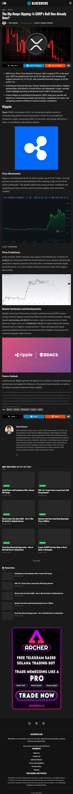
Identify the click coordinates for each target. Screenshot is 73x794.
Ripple (5, 113)
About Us (36, 754)
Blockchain (25, 410)
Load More (36, 562)
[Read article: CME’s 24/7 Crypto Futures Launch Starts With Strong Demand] (54, 481)
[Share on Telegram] (33, 66)
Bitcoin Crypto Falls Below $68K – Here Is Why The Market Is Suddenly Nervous (17, 520)
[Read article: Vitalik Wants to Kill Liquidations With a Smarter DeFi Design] (18, 481)
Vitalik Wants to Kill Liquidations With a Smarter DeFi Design (18, 492)
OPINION (50, 23)
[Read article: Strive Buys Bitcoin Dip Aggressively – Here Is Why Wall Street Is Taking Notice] (18, 538)
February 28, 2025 (26, 23)
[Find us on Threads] (44, 725)
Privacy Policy (36, 768)
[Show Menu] (70, 3)
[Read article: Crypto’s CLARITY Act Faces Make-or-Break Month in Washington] (54, 538)
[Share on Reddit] (55, 66)
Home (4, 10)
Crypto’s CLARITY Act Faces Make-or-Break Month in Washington (52, 549)
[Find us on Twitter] (29, 725)
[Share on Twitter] (12, 66)
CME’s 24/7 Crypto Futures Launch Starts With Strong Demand (53, 492)
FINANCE (43, 23)
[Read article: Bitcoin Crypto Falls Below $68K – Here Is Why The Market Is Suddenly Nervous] (18, 509)
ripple (40, 410)
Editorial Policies (36, 761)
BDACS (9, 410)
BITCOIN (42, 487)
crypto (33, 410)
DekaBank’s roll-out (35, 324)
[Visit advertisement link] (36, 669)
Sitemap (36, 771)
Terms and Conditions (36, 764)
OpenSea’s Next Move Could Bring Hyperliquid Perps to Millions (53, 520)
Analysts (6, 261)
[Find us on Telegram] (36, 725)
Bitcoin (16, 410)
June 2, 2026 (6, 496)
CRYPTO (10, 10)
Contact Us (36, 758)
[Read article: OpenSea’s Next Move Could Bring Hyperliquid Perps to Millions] (54, 509)
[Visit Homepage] (38, 3)
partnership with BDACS (19, 320)
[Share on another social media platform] (68, 66)
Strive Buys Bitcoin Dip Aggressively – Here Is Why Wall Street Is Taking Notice (17, 549)
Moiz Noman (13, 23)
